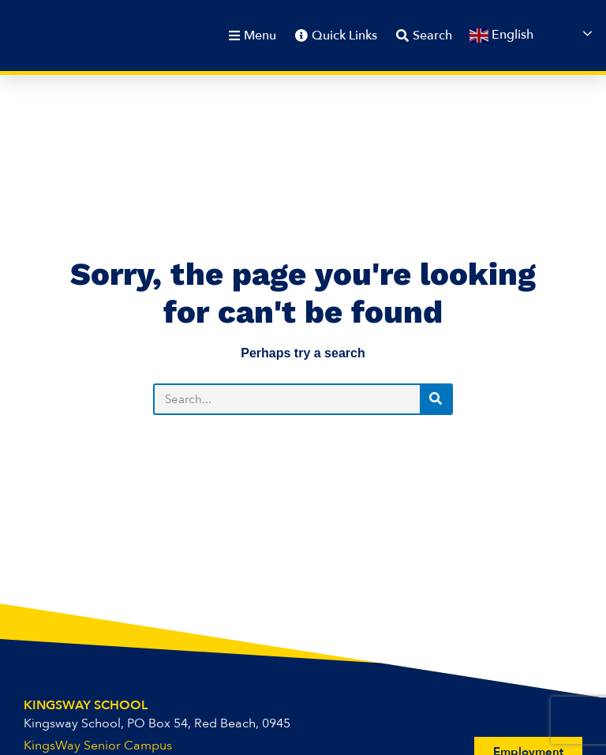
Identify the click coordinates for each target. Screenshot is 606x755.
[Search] (435, 399)
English (501, 36)
